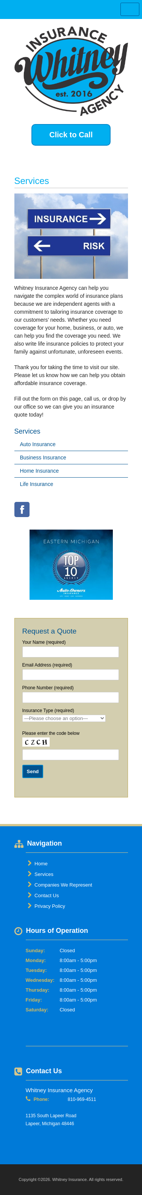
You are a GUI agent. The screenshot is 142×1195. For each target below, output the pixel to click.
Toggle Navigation (129, 9)
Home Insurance (39, 471)
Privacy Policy (47, 906)
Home (38, 863)
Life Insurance (36, 484)
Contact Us (43, 895)
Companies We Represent (60, 885)
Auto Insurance (38, 444)
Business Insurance (43, 457)
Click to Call (70, 135)
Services (40, 874)
